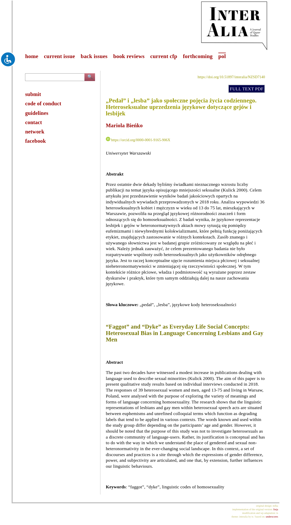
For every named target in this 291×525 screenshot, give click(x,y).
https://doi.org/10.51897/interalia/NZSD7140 (231, 77)
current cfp (163, 56)
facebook (35, 141)
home (31, 56)
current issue (59, 56)
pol (222, 56)
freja (275, 509)
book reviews (128, 56)
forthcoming (198, 56)
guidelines (36, 113)
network (34, 131)
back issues (94, 56)
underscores (272, 516)
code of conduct (43, 103)
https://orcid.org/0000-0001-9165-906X (140, 140)
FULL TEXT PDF (246, 88)
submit (33, 94)
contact (33, 122)
